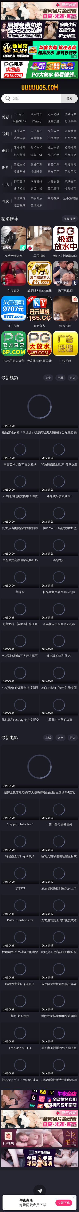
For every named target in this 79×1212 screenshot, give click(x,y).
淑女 (60, 738)
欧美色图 (53, 164)
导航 (5, 201)
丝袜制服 (36, 138)
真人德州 (36, 114)
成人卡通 (53, 148)
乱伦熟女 (53, 155)
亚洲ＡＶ (19, 131)
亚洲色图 (36, 164)
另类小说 (36, 188)
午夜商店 (36, 198)
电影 (5, 150)
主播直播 (53, 138)
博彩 (5, 117)
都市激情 (19, 181)
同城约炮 (19, 198)
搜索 (69, 98)
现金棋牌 (53, 121)
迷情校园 (19, 188)
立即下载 (64, 1203)
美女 (48, 378)
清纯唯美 (36, 172)
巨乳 (60, 378)
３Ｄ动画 (70, 131)
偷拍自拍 (36, 148)
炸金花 (36, 121)
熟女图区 (53, 172)
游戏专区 (70, 114)
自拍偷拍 (36, 131)
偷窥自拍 (19, 164)
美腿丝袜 (19, 172)
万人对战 (53, 114)
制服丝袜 (19, 155)
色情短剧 (36, 205)
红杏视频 (19, 205)
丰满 (48, 738)
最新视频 (9, 377)
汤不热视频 (70, 198)
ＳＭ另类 (70, 138)
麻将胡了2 (19, 121)
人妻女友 (53, 181)
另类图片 (70, 172)
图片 (5, 167)
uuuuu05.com (39, 88)
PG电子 (19, 114)
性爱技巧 (70, 188)
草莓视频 (53, 198)
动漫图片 (70, 164)
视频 (5, 133)
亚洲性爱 (19, 148)
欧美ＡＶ (53, 131)
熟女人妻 (19, 138)
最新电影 (9, 737)
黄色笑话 (53, 188)
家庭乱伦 (36, 181)
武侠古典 (70, 181)
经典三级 (36, 155)
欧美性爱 (70, 148)
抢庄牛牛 (70, 121)
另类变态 (70, 155)
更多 (73, 378)
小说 (5, 184)
